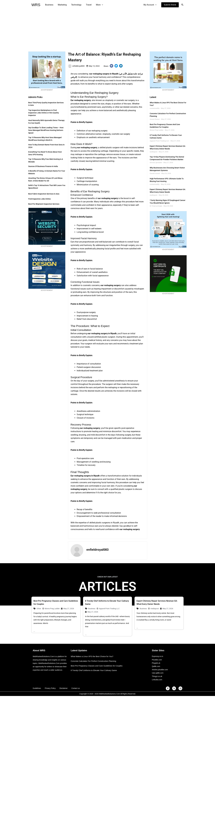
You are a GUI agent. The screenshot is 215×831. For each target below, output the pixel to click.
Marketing (61, 5)
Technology (75, 5)
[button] (170, 4)
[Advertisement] (107, 28)
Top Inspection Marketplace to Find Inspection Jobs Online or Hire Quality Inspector (43, 112)
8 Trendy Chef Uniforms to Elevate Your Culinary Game (94, 670)
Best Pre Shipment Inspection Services (43, 204)
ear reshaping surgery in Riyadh (103, 74)
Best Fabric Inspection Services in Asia (43, 194)
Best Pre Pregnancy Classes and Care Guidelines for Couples (97, 666)
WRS (35, 5)
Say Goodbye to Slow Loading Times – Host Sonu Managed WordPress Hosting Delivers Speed (46, 130)
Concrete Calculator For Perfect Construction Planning (94, 661)
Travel (87, 5)
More (97, 5)
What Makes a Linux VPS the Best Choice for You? (92, 656)
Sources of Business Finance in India (43, 166)
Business (49, 5)
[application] (100, 5)
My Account (150, 5)
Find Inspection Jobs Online (39, 199)
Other (39, 609)
